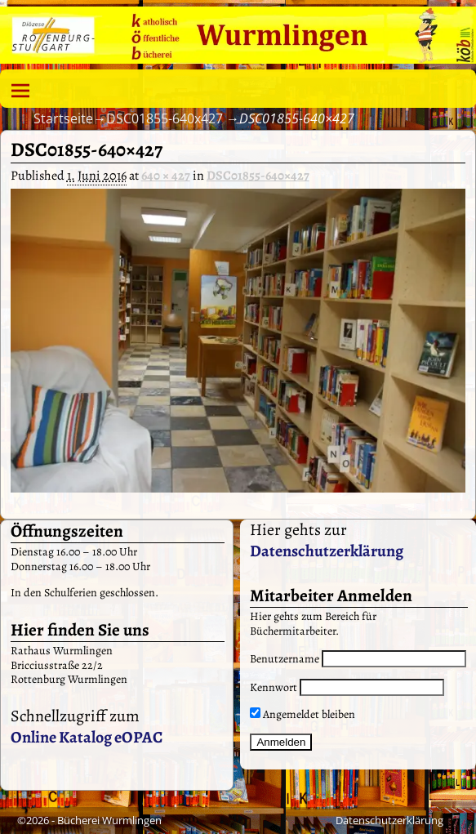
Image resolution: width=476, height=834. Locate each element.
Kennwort (273, 687)
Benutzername (284, 659)
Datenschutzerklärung (326, 551)
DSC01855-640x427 (164, 118)
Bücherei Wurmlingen (109, 820)
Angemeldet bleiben (302, 714)
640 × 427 (165, 176)
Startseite (63, 118)
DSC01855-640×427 (258, 176)
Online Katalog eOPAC (86, 737)
